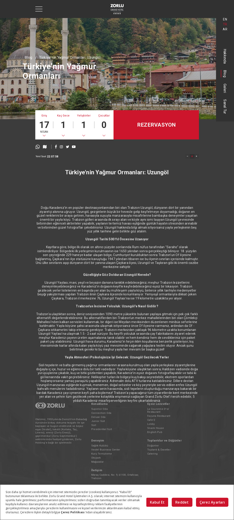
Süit (93, 425)
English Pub (154, 432)
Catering (152, 453)
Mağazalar (97, 461)
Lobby (151, 424)
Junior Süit (98, 421)
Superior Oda (99, 409)
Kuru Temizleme (101, 453)
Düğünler (153, 445)
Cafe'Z (151, 420)
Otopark (96, 457)
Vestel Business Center (105, 449)
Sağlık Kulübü (99, 445)
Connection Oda (101, 413)
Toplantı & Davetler (159, 449)
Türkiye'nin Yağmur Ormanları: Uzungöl (69, 57)
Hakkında (225, 56)
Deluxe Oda (98, 417)
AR (225, 29)
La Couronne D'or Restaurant (158, 410)
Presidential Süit (101, 429)
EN (225, 19)
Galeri (225, 88)
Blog (225, 73)
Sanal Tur (225, 106)
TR (225, 24)
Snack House (155, 428)
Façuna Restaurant (158, 416)
